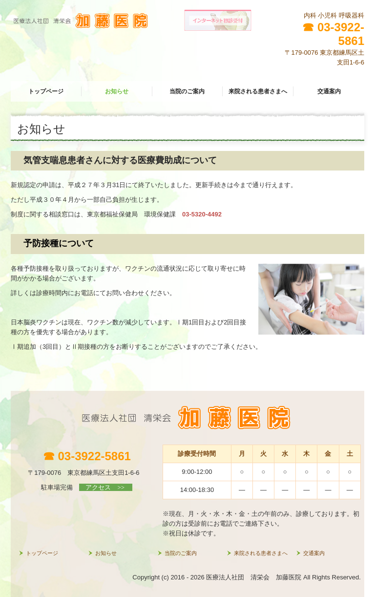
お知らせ (116, 91)
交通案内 (329, 91)
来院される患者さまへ (258, 91)
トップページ (45, 91)
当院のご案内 (187, 91)
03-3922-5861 (340, 34)
